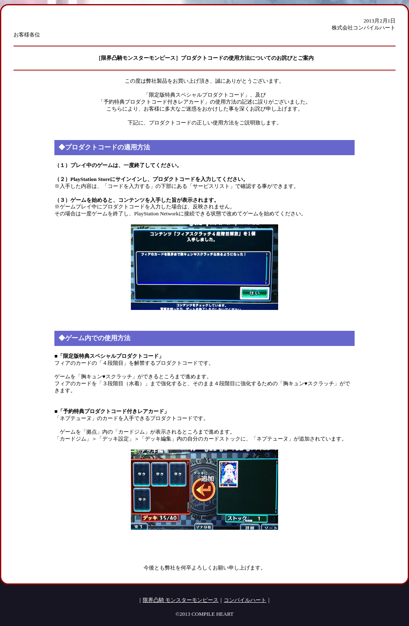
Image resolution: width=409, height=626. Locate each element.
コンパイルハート (245, 600)
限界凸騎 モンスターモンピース (180, 600)
